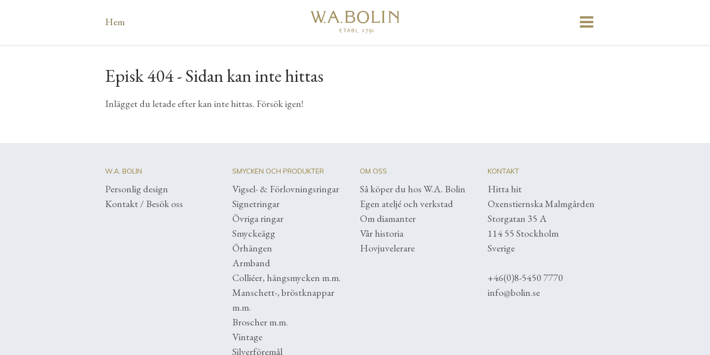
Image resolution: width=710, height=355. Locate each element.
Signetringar (256, 203)
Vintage (247, 336)
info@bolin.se (514, 292)
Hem (115, 21)
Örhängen (252, 248)
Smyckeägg (253, 233)
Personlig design (136, 188)
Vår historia (381, 233)
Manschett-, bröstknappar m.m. (283, 300)
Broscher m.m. (260, 322)
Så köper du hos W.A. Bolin (412, 188)
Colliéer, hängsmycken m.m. (286, 277)
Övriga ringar (258, 218)
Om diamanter (388, 218)
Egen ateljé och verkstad (406, 203)
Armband (251, 262)
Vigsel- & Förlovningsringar (285, 188)
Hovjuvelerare (387, 248)
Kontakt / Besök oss (144, 203)
